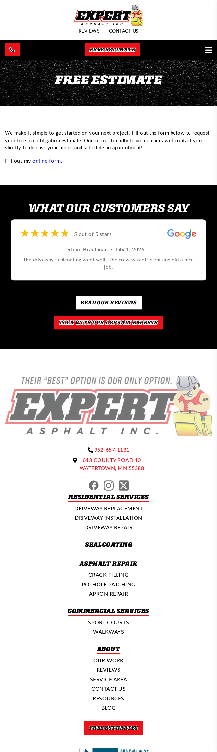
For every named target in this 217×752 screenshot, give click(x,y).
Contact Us (124, 31)
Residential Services (108, 496)
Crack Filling (108, 574)
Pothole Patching (109, 584)
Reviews (109, 669)
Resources (108, 698)
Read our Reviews (109, 302)
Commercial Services (108, 610)
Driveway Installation (108, 517)
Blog (108, 707)
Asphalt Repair (109, 563)
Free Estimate (112, 49)
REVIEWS (89, 31)
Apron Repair (108, 593)
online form (46, 160)
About (108, 649)
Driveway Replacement (108, 508)
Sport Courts (108, 622)
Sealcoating (108, 544)
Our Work (108, 660)
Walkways (108, 631)
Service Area (108, 679)
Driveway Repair (108, 527)
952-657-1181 (112, 449)
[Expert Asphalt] (108, 23)
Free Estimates (113, 728)
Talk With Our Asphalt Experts (108, 322)
